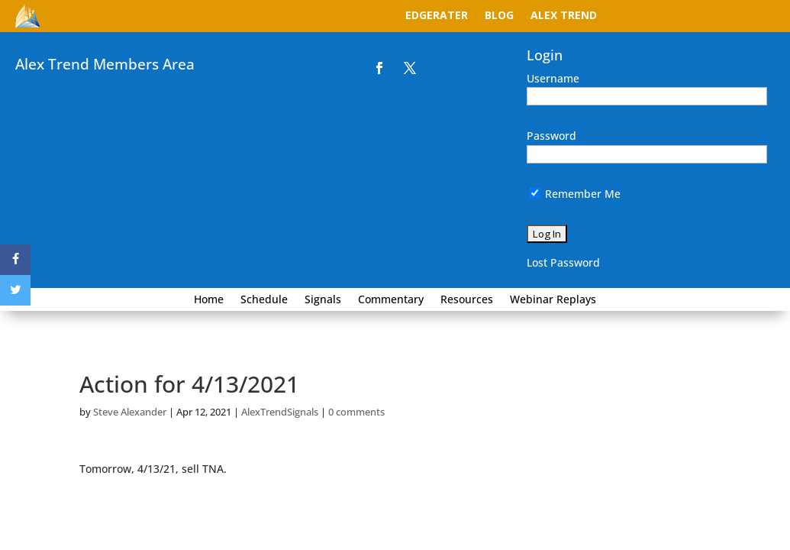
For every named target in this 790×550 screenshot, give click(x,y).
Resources (466, 300)
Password (551, 135)
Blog (499, 16)
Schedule (264, 300)
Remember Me (575, 193)
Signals (323, 300)
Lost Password (563, 262)
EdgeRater (436, 16)
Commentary (391, 300)
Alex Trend (563, 16)
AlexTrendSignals (279, 412)
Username (553, 78)
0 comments (356, 412)
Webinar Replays (553, 300)
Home (209, 300)
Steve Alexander (129, 412)
